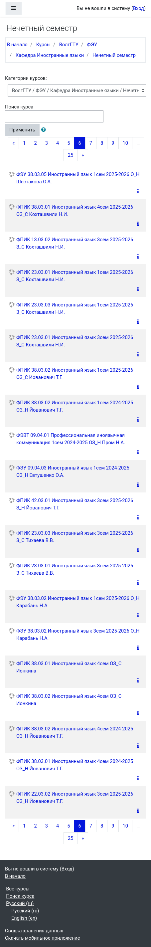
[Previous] (13, 143)
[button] (45, 130)
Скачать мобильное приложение (42, 938)
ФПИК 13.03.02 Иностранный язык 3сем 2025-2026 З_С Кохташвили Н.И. (74, 243)
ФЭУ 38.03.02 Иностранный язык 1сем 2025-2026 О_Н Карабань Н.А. (78, 602)
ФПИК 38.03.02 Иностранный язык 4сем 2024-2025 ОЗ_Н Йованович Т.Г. (74, 732)
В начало (17, 45)
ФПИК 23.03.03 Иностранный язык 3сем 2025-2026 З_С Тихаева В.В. (74, 536)
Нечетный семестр (114, 55)
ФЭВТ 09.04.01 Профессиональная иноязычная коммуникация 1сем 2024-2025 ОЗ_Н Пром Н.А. (70, 439)
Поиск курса (19, 107)
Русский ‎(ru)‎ (20, 903)
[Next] (82, 155)
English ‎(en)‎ (24, 918)
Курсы (43, 45)
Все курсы (17, 889)
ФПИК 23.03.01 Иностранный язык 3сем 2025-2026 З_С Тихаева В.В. (74, 569)
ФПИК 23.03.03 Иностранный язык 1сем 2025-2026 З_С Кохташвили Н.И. (74, 308)
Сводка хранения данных (34, 931)
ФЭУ (92, 45)
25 (70, 155)
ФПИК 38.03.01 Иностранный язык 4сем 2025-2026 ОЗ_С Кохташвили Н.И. (74, 210)
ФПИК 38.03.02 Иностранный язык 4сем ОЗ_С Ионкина (68, 699)
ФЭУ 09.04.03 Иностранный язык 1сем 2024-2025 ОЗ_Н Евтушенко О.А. (72, 471)
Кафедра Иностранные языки (50, 55)
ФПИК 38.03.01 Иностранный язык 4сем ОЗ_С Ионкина (68, 667)
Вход (138, 8)
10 (125, 143)
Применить (22, 130)
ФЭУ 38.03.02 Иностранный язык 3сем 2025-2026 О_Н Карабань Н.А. (78, 634)
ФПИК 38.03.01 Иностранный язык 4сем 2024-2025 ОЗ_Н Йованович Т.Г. (74, 765)
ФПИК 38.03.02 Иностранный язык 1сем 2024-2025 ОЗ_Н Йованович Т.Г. (74, 406)
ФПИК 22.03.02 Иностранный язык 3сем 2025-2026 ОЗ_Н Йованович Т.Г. (74, 797)
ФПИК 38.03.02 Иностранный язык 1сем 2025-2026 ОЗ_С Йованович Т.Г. (74, 373)
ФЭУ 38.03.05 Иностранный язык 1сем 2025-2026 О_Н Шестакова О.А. (78, 178)
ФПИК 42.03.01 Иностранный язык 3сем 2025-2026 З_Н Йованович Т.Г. (74, 504)
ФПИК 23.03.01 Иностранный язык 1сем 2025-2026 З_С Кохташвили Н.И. (74, 276)
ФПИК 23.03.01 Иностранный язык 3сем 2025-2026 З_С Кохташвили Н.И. (74, 341)
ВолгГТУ (68, 45)
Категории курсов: (26, 78)
